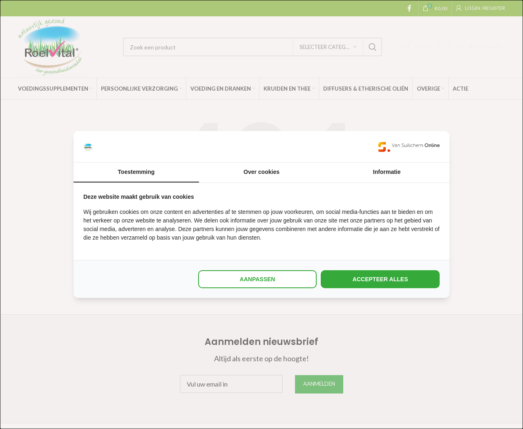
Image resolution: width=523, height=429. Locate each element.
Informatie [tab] (387, 172)
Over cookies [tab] (261, 172)
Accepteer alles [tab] (380, 279)
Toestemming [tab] (136, 172)
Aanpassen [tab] (257, 279)
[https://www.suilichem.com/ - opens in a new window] (409, 147)
